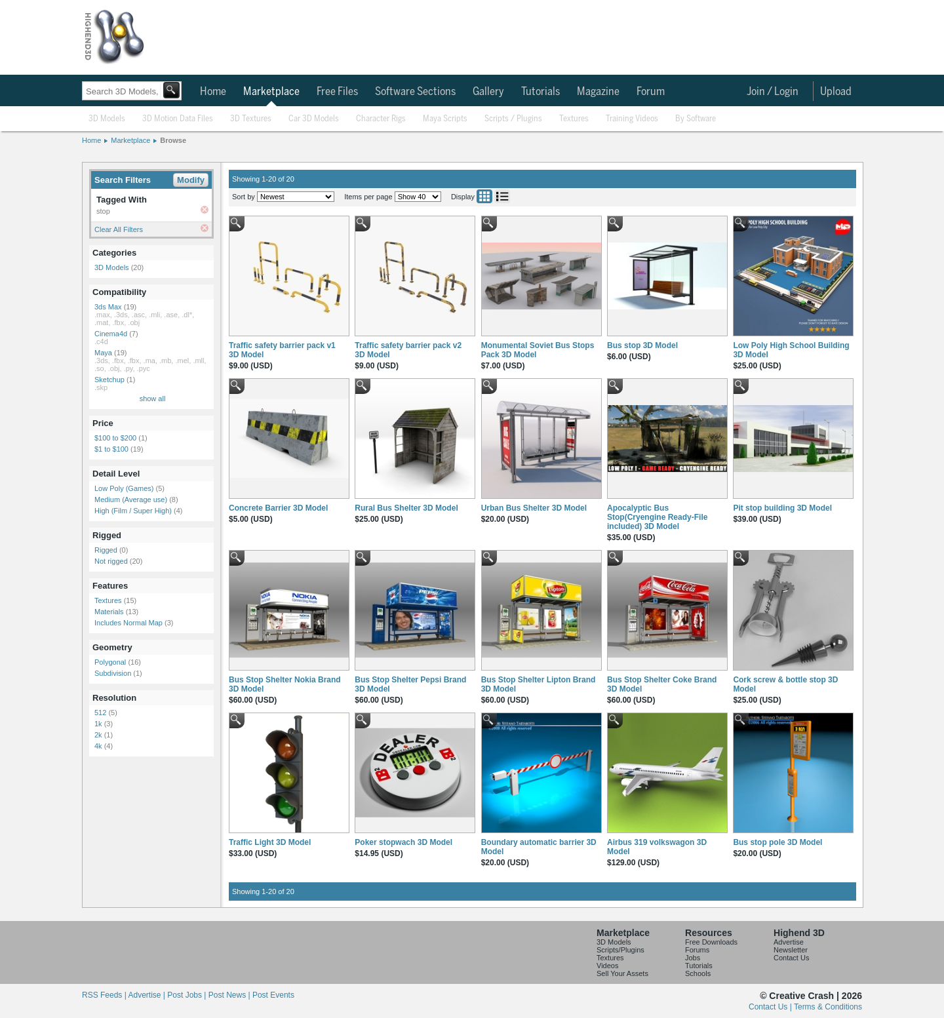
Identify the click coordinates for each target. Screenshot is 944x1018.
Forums (697, 950)
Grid (484, 196)
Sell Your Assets (622, 973)
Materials (109, 612)
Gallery (488, 92)
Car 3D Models (313, 119)
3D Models (106, 119)
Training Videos (632, 119)
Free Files (337, 92)
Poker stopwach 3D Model (403, 842)
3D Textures (250, 119)
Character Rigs (381, 119)
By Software (695, 119)
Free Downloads (711, 942)
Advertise (789, 942)
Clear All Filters (118, 229)
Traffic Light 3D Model (270, 842)
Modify (191, 180)
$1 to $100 (111, 449)
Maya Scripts (445, 119)
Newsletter (791, 950)
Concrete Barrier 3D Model (278, 508)
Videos (607, 965)
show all (153, 398)
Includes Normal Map (128, 623)
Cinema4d (110, 334)
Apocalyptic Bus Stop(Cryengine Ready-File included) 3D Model (657, 517)
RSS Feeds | (105, 995)
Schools (698, 973)
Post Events (273, 995)
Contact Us (791, 958)
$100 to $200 (115, 438)
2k (98, 735)
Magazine (598, 92)
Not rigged (111, 561)
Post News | (230, 995)
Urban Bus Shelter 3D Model (534, 508)
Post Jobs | (187, 995)
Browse (173, 140)
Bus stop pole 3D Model (777, 842)
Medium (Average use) (130, 499)
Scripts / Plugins (513, 119)
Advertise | (147, 995)
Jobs (692, 958)
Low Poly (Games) (123, 488)
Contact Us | (771, 1006)
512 (100, 712)
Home (213, 92)
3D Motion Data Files (177, 119)
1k (98, 724)
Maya (103, 353)
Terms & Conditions (828, 1006)
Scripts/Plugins (620, 950)
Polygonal (110, 662)
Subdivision (112, 673)
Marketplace (271, 92)
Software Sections (415, 92)
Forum (651, 92)
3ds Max (108, 307)
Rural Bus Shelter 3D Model (406, 508)
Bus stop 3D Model (642, 345)
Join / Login (772, 92)
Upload (836, 92)
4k (98, 746)
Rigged (105, 550)
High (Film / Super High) (133, 511)
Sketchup (109, 379)
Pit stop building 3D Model (782, 508)
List (502, 196)
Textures (574, 119)
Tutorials (540, 92)
